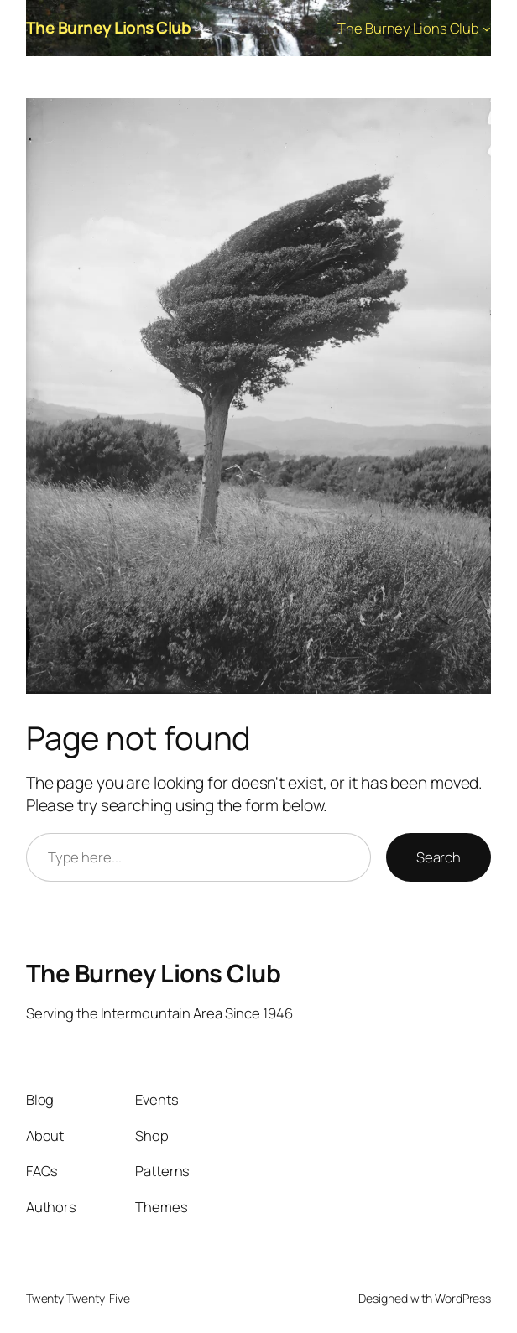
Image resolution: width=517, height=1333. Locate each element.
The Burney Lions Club (108, 28)
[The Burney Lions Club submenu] (487, 27)
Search (438, 857)
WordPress (463, 1298)
